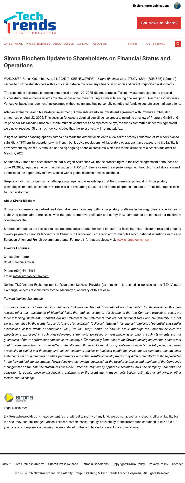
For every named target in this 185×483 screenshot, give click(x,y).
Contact (83, 43)
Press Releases (38, 43)
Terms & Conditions (95, 464)
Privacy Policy (158, 464)
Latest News (13, 43)
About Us (100, 43)
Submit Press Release (63, 464)
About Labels (63, 43)
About (6, 464)
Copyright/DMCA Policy (129, 464)
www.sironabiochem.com (134, 240)
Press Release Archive (29, 464)
